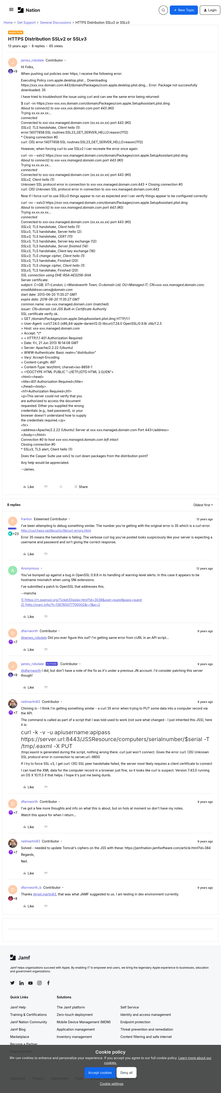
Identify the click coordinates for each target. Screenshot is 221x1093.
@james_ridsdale (34, 638)
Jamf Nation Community (28, 1022)
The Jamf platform (71, 1007)
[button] (11, 11)
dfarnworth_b (31, 887)
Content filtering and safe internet (146, 1037)
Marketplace (19, 1037)
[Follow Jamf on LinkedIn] (21, 983)
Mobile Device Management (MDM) (84, 1022)
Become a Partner (23, 1044)
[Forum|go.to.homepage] (29, 10)
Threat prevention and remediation (146, 1029)
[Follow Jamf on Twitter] (12, 983)
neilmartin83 (30, 702)
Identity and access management (145, 1015)
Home (8, 22)
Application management (76, 1029)
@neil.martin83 (44, 894)
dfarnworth (29, 631)
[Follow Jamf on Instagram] (39, 983)
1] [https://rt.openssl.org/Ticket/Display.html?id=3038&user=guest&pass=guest (81, 600)
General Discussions (55, 22)
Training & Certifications (28, 1015)
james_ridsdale (32, 60)
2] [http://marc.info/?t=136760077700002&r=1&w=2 (60, 605)
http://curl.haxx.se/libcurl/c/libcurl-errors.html (56, 530)
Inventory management (74, 1037)
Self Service (129, 1007)
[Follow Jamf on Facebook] (48, 983)
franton (26, 519)
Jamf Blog (18, 1029)
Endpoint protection (135, 1022)
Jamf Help (18, 1007)
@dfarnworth (31, 670)
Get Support (26, 22)
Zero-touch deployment (75, 1015)
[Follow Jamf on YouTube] (30, 983)
